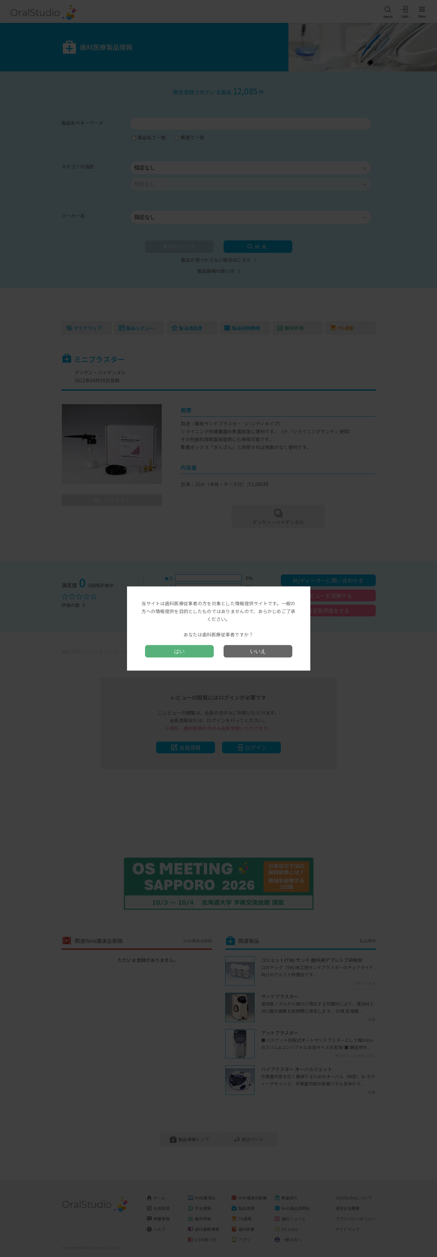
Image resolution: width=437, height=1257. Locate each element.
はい (179, 651)
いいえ (258, 651)
